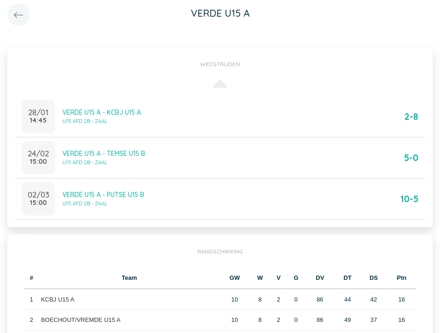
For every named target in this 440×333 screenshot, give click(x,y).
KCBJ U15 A (57, 299)
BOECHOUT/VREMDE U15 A (81, 319)
